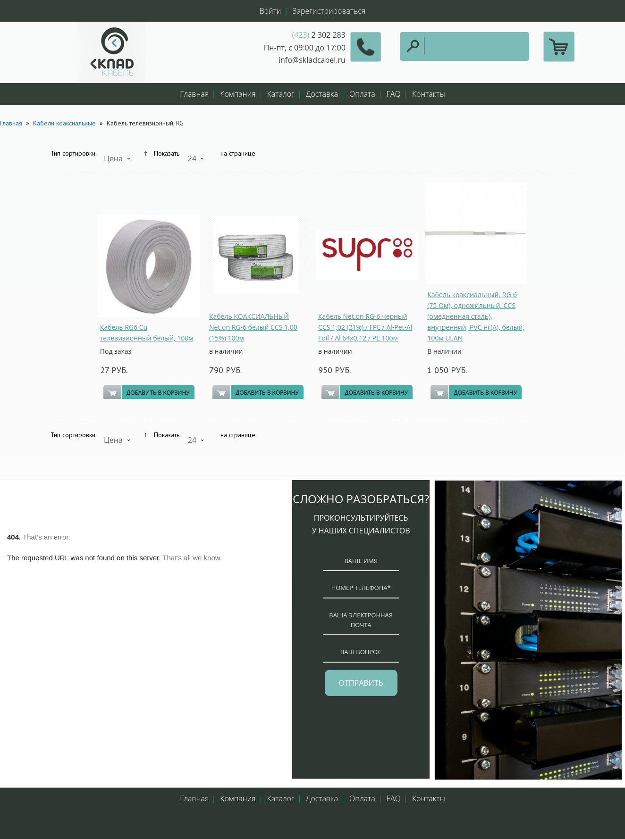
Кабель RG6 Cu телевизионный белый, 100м (147, 332)
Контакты (428, 94)
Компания (237, 94)
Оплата (362, 94)
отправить (361, 683)
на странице (237, 153)
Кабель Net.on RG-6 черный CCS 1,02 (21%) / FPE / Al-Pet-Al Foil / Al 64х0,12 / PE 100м (365, 327)
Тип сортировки (73, 153)
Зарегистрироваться (329, 11)
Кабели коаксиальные (65, 123)
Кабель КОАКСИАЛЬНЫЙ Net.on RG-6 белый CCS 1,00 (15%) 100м (253, 327)
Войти (270, 11)
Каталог (281, 94)
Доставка (322, 94)
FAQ (394, 94)
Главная (194, 94)
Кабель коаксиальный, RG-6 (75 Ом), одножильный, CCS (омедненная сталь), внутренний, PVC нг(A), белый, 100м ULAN (475, 316)
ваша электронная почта (361, 620)
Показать (166, 153)
